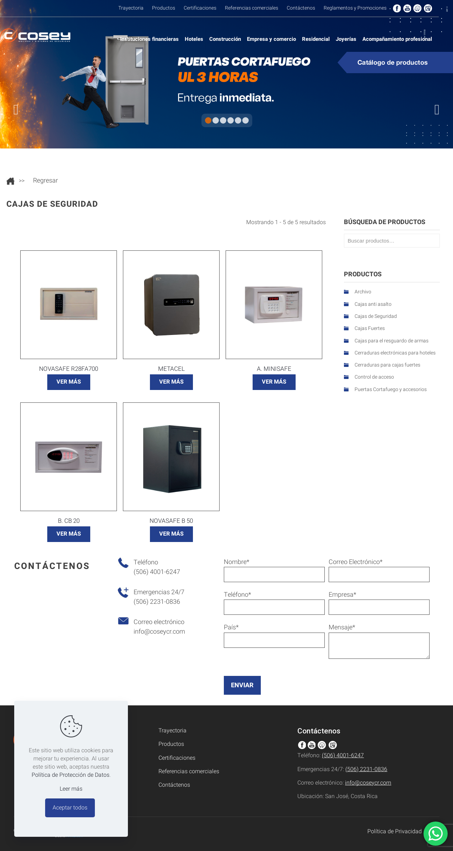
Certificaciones (176, 758)
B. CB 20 (69, 520)
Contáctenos (174, 785)
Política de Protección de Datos (70, 775)
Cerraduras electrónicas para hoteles (395, 353)
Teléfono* (274, 602)
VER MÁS (68, 382)
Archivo (363, 292)
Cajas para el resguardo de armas (391, 341)
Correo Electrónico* (379, 570)
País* (274, 635)
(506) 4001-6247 (343, 755)
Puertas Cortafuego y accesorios (391, 389)
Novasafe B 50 (171, 520)
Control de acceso (374, 377)
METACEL (171, 368)
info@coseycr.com (159, 631)
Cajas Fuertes (370, 328)
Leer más (71, 789)
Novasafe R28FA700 (68, 368)
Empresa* (379, 602)
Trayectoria (172, 731)
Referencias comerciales (188, 772)
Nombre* (274, 570)
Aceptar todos (70, 807)
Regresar (45, 180)
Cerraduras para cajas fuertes (387, 365)
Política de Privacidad (394, 831)
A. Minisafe (274, 368)
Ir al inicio (10, 181)
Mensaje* (379, 640)
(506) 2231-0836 (366, 769)
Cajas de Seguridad (376, 316)
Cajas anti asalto (373, 304)
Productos (171, 744)
